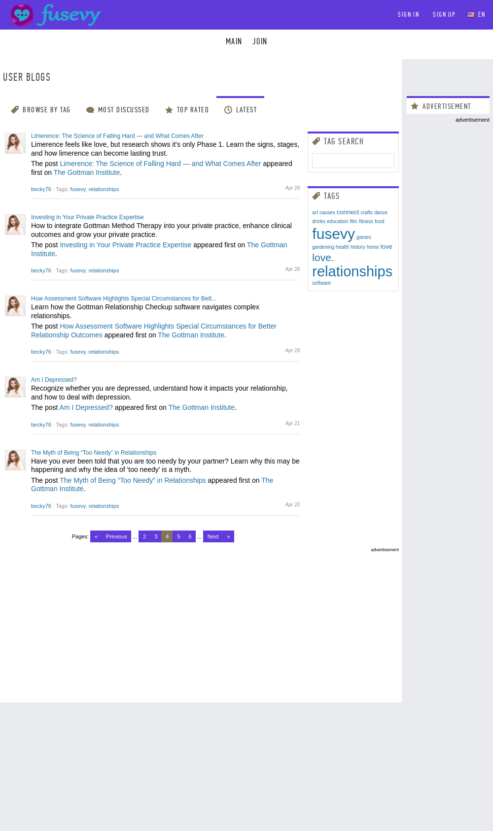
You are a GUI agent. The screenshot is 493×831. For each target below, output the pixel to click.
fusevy (78, 189)
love (386, 246)
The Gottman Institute (87, 172)
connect (348, 212)
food (379, 221)
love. (323, 257)
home (373, 247)
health (342, 247)
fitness (366, 221)
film (354, 221)
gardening (323, 247)
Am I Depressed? (54, 379)
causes (327, 212)
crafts (366, 212)
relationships (104, 189)
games (363, 237)
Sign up (444, 14)
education (337, 221)
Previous (116, 536)
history (358, 247)
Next (213, 536)
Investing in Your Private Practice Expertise (87, 217)
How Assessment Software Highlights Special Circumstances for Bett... (123, 298)
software (321, 283)
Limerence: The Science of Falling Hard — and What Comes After (117, 136)
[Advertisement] (201, 621)
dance (380, 212)
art (315, 212)
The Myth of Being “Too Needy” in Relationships (93, 452)
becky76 (41, 189)
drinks (318, 221)
